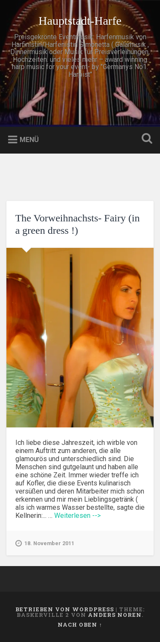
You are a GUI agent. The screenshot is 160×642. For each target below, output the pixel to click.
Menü (29, 140)
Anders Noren (115, 614)
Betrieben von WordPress (64, 609)
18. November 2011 (44, 543)
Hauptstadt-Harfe (79, 20)
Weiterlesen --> (77, 515)
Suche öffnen (145, 139)
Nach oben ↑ (80, 624)
